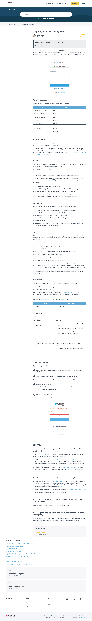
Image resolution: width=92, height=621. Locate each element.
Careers (48, 604)
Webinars (28, 602)
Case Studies (28, 604)
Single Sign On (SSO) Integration (14, 551)
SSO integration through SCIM (65, 460)
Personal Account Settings (27, 24)
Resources (28, 598)
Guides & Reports (30, 601)
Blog (27, 606)
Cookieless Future (61, 3)
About (48, 598)
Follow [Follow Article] (83, 35)
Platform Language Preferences (14, 561)
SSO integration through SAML (71, 467)
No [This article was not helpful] (43, 531)
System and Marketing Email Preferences (17, 556)
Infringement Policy (66, 615)
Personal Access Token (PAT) (68, 292)
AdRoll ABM (9, 24)
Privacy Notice (54, 615)
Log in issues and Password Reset (15, 546)
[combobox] (46, 14)
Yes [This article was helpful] (38, 531)
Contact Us (49, 601)
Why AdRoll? (9, 598)
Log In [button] (83, 3)
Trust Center (33, 615)
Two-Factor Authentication (13, 548)
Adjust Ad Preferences (81, 615)
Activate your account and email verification (17, 543)
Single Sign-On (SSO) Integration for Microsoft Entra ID (21, 554)
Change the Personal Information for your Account (19, 564)
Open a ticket (75, 3)
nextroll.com (83, 617)
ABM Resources (49, 3)
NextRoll (10, 616)
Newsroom (49, 602)
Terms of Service (43, 615)
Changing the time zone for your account (17, 559)
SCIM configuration (44, 454)
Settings (16, 24)
